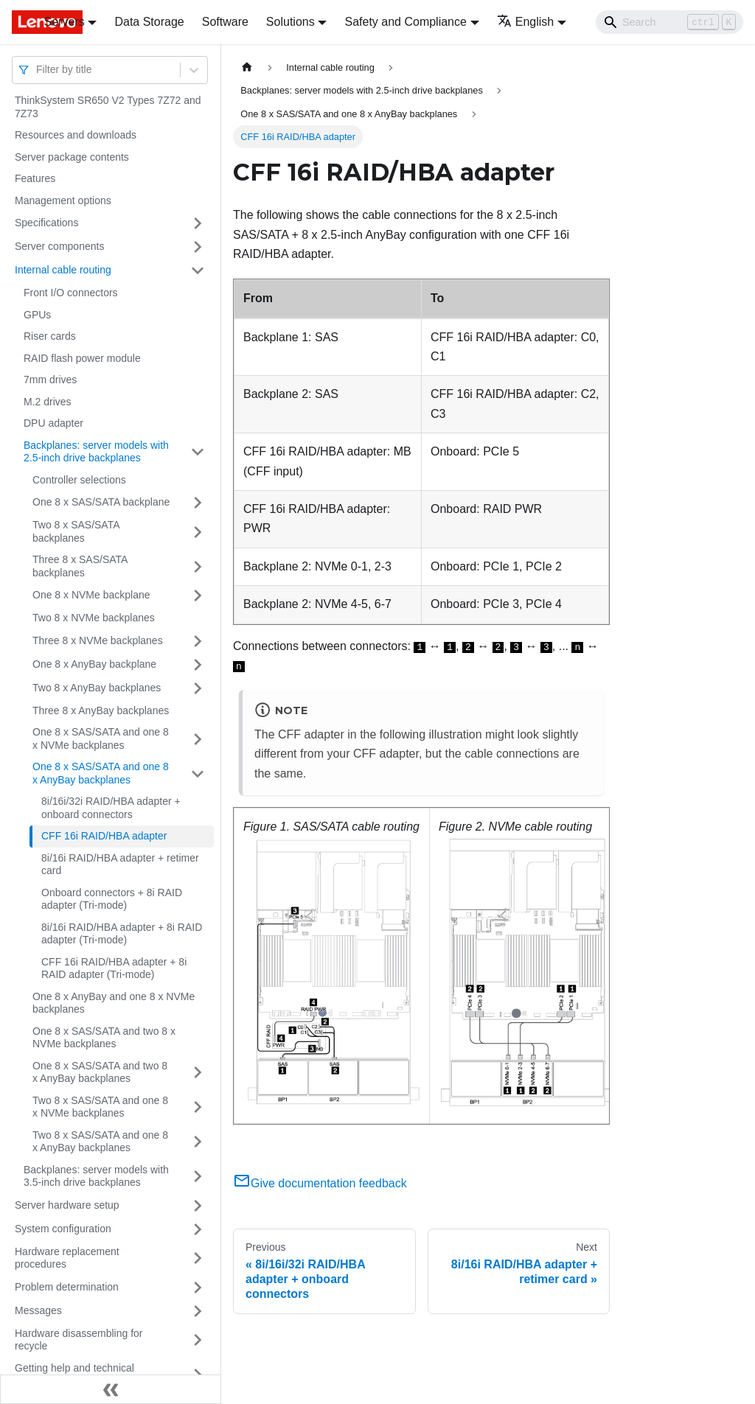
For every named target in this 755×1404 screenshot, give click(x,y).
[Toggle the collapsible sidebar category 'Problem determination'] (197, 1287)
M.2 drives (48, 402)
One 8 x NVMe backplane (91, 595)
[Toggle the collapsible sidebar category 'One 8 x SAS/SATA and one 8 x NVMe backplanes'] (197, 739)
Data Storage (149, 21)
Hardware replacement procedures (67, 1258)
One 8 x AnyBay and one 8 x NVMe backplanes (113, 1003)
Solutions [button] (290, 21)
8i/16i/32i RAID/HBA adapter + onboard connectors (111, 807)
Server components (59, 246)
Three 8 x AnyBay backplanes (100, 710)
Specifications (46, 222)
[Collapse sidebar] (110, 1389)
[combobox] (37, 69)
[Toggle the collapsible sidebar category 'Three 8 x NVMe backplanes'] (197, 641)
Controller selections (79, 480)
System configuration (63, 1228)
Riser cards (50, 336)
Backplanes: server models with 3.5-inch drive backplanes (96, 1176)
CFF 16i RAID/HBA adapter (104, 836)
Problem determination (67, 1287)
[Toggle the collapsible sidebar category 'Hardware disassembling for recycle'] (197, 1340)
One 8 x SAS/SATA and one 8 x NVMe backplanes (100, 738)
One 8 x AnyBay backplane (94, 664)
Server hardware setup (67, 1205)
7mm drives (50, 379)
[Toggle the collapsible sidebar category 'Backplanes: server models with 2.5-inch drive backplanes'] (197, 452)
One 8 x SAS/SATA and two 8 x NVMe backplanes (103, 1037)
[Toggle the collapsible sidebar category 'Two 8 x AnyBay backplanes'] (197, 688)
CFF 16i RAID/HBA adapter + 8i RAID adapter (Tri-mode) (114, 968)
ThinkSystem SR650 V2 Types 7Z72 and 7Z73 (108, 106)
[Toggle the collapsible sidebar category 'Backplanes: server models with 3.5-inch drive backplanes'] (197, 1176)
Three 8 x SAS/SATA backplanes (80, 566)
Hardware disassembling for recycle (79, 1339)
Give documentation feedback (320, 1183)
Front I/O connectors (71, 292)
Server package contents (72, 157)
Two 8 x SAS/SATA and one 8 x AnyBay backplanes (100, 1141)
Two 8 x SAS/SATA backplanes (75, 531)
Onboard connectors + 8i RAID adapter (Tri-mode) (111, 899)
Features (35, 178)
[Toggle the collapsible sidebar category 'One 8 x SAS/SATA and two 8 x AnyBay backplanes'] (197, 1072)
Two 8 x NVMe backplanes (93, 618)
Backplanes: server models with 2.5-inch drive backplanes (96, 451)
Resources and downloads (75, 135)
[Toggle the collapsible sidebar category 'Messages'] (197, 1311)
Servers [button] (64, 21)
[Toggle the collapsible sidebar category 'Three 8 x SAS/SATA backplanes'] (197, 566)
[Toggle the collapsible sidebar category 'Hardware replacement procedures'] (197, 1258)
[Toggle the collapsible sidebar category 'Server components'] (197, 247)
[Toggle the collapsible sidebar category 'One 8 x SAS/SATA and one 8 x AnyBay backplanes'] (197, 773)
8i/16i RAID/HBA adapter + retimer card (120, 864)
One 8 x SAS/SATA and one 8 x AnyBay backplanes (100, 773)
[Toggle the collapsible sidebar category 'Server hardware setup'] (197, 1206)
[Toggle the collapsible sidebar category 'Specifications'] (197, 223)
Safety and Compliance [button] (405, 21)
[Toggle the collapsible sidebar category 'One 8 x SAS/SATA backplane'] (197, 502)
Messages (38, 1310)
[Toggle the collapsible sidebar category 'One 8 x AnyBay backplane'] (197, 665)
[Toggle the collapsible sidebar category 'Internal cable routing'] (197, 270)
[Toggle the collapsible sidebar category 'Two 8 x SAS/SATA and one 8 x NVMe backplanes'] (197, 1107)
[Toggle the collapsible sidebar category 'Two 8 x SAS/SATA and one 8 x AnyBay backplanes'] (197, 1142)
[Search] (669, 22)
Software (225, 21)
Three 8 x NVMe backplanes (97, 640)
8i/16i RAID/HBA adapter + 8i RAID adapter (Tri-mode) (121, 933)
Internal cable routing (63, 270)
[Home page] (247, 67)
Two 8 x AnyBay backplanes (96, 688)
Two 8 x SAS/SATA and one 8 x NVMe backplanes (100, 1107)
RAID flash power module (82, 358)
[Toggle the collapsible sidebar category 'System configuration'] (197, 1229)
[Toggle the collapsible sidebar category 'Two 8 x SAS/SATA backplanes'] (197, 531)
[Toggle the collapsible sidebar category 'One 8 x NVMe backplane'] (197, 595)
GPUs (37, 315)
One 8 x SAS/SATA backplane (101, 502)
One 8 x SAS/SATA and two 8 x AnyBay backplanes (99, 1072)
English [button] (525, 21)
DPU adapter (53, 423)
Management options (63, 200)
